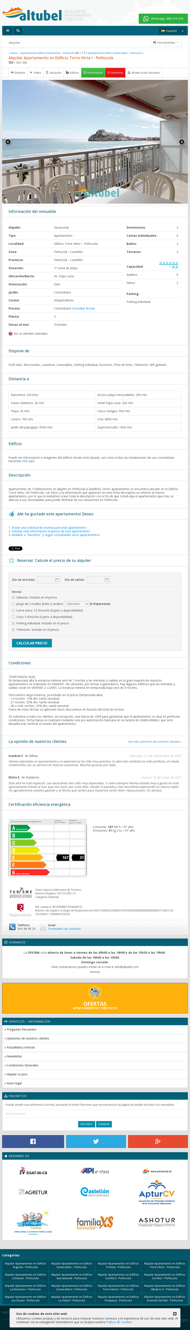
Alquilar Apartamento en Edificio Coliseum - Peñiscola (25, 1276)
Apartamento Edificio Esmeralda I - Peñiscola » (116, 53)
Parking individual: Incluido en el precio (40, 623)
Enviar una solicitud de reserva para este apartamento (49, 528)
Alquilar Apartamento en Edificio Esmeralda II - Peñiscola (71, 1287)
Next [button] (182, 142)
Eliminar (104, 1124)
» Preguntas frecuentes (20, 1029)
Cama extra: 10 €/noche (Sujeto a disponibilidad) (47, 610)
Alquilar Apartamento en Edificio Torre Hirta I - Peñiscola (164, 1265)
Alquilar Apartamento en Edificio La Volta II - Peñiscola (71, 1298)
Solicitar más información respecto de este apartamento (51, 531)
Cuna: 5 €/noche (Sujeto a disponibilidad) (42, 617)
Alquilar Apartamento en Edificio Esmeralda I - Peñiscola (71, 1265)
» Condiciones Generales (21, 1065)
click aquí (28, 461)
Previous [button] (8, 142)
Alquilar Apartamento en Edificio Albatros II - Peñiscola (164, 1287)
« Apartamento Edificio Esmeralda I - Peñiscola (47, 53)
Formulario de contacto (64, 929)
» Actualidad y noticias (19, 1047)
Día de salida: (75, 580)
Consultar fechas (83, 308)
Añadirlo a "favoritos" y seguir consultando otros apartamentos (56, 535)
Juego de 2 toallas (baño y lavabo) (61, 604)
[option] (95, 142)
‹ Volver (13, 53)
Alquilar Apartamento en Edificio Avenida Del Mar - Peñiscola (164, 1298)
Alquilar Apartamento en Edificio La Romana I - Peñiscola (25, 1287)
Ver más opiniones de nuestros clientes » (154, 741)
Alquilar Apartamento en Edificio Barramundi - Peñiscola (71, 1276)
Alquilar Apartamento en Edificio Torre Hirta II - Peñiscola (118, 1287)
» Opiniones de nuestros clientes (26, 1038)
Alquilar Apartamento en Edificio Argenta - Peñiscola (25, 1265)
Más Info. (86, 1124)
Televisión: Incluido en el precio (35, 630)
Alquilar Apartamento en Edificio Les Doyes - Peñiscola (25, 1298)
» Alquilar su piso (16, 1074)
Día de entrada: (23, 580)
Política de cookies (119, 1322)
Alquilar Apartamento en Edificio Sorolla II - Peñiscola (118, 1276)
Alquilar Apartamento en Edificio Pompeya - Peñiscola (118, 1298)
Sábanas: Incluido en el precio (34, 597)
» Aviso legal (13, 1083)
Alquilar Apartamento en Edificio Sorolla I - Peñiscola (164, 1276)
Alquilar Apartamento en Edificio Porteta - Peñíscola (118, 1265)
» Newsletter (13, 1056)
